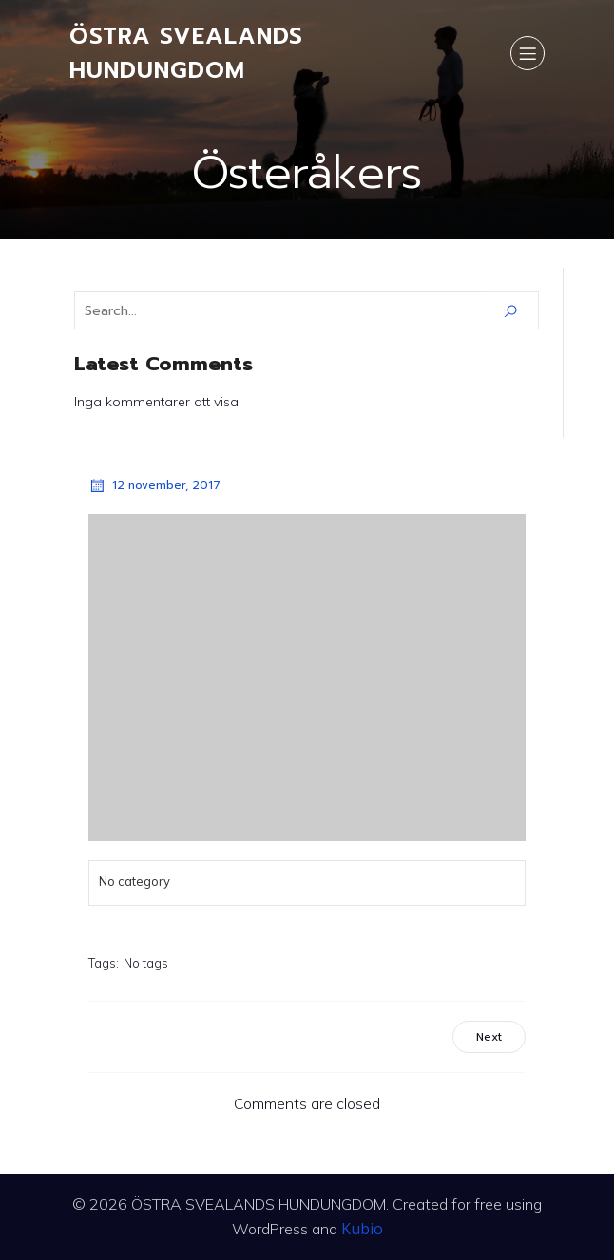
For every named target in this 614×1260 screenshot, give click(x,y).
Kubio (362, 1228)
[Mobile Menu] (527, 53)
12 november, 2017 (154, 485)
